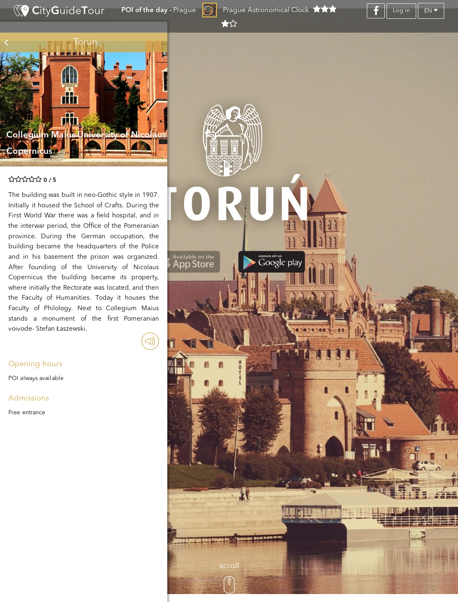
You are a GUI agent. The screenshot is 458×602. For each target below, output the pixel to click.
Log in (401, 10)
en (431, 10)
